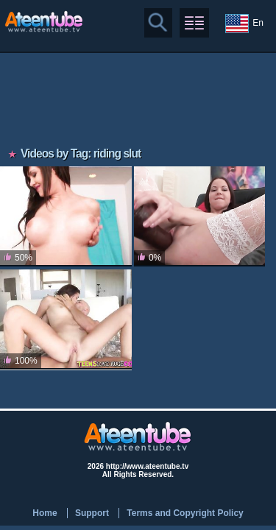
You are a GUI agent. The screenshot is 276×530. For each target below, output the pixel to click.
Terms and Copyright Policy (185, 513)
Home (44, 513)
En (244, 23)
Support (92, 513)
